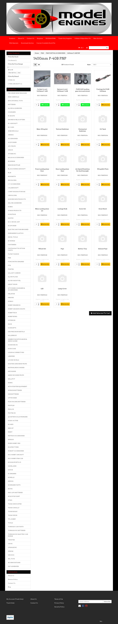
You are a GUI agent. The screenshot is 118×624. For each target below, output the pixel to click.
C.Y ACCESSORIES (14, 184)
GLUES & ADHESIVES (15, 108)
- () (81, 47)
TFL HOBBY (12, 519)
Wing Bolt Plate (103, 169)
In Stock (13, 60)
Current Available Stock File (46, 43)
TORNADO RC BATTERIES (16, 530)
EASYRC (11, 218)
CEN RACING (12, 195)
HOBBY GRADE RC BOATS (16, 309)
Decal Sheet (103, 209)
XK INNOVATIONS (14, 562)
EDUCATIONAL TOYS (15, 100)
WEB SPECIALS (13, 131)
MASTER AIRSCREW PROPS (17, 364)
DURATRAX (12, 214)
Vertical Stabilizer (62, 129)
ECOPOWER (12, 225)
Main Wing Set (42, 129)
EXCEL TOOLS (13, 237)
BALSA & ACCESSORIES (16, 157)
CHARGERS (12, 112)
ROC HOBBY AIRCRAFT (16, 454)
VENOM (10, 551)
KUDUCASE (12, 348)
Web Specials (13, 43)
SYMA (10, 500)
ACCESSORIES (13, 138)
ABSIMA (11, 135)
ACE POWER (12, 142)
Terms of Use (58, 599)
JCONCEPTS (12, 328)
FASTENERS (12, 244)
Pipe (62, 249)
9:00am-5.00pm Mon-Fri (83, 38)
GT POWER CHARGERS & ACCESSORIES (16, 289)
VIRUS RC (11, 555)
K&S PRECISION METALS (16, 331)
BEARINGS (11, 161)
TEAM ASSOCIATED (15, 504)
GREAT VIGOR (12, 284)
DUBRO (10, 206)
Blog (9, 587)
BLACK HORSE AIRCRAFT (17, 169)
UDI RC (10, 543)
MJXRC (10, 382)
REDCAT (11, 428)
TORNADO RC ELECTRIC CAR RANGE (18, 535)
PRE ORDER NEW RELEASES (17, 93)
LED (42, 289)
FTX (9, 265)
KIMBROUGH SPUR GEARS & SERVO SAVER (17, 340)
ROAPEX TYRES (13, 447)
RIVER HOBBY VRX (14, 443)
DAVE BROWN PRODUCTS (17, 199)
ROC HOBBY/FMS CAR (15, 458)
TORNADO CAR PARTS (16, 526)
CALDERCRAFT (13, 188)
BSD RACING (12, 180)
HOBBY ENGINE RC (14, 305)
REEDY (10, 432)
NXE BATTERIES (13, 394)
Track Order (10, 603)
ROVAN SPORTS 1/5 (14, 462)
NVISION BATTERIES (15, 390)
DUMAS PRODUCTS (14, 210)
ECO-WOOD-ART (14, 222)
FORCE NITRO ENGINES (16, 261)
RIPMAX (11, 439)
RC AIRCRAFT (13, 123)
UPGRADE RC (12, 547)
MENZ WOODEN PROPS (16, 375)
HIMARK (11, 297)
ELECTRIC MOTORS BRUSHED (18, 229)
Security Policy (59, 607)
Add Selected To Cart (100, 313)
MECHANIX (12, 371)
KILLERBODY (12, 335)
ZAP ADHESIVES (13, 566)
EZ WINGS (11, 241)
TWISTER (11, 540)
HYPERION (11, 320)
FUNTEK (11, 269)
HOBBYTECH (12, 312)
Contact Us (30, 38)
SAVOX (10, 470)
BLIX (9, 172)
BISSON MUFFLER (14, 165)
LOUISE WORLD (13, 360)
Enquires (40, 38)
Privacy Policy (59, 603)
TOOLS (10, 523)
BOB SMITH (12, 176)
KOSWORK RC (13, 345)
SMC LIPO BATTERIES (15, 492)
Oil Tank (103, 129)
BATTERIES (12, 104)
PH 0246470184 (51, 38)
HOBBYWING (12, 316)
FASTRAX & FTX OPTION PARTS (16, 249)
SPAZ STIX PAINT (14, 496)
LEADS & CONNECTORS (16, 352)
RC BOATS (11, 116)
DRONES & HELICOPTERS (16, 119)
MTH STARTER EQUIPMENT (17, 386)
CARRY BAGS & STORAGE (16, 191)
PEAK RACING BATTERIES (17, 401)
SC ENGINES (12, 473)
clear (19, 72)
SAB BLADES (12, 466)
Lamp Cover (62, 289)
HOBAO (10, 301)
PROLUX (11, 409)
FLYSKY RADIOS (13, 254)
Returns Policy (13, 579)
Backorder (105, 104)
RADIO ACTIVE (13, 420)
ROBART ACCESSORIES (16, 451)
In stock (45, 104)
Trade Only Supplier (65, 38)
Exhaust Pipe (102, 249)
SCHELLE (11, 477)
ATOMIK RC (12, 153)
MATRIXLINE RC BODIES (16, 367)
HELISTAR (11, 293)
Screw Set (82, 209)
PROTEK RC (12, 413)
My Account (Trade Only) (14, 599)
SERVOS (10, 481)
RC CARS (11, 127)
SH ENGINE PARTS (14, 485)
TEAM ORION (12, 515)
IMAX (10, 324)
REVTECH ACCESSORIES (16, 435)
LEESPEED (11, 356)
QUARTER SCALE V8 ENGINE (17, 417)
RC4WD (10, 424)
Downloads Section (27, 43)
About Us (21, 38)
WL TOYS (11, 559)
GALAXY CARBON (14, 273)
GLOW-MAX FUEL (14, 280)
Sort (88, 64)
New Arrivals (97, 38)
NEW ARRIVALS (13, 97)
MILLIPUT (11, 379)
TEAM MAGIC (13, 511)
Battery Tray (82, 249)
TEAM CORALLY (13, 507)
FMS (12, 80)
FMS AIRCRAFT (15, 84)
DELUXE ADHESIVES (15, 203)
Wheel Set (42, 249)
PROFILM (11, 405)
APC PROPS (12, 146)
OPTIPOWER (12, 398)
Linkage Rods (62, 209)
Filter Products (13, 53)
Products (12, 38)
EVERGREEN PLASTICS (15, 233)
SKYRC (10, 489)
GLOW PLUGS (13, 276)
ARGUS (10, 150)
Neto (101, 621)
